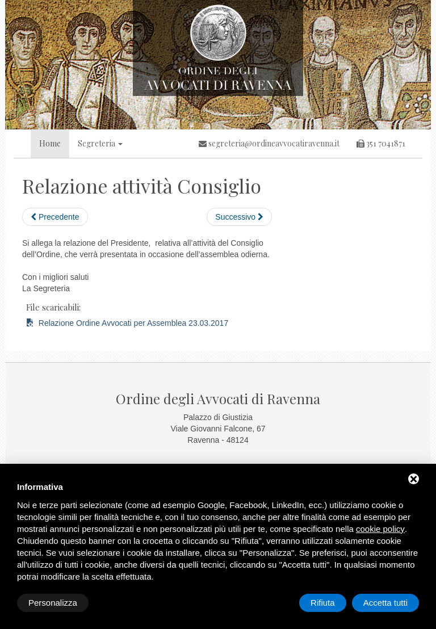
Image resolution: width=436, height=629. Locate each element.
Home (50, 143)
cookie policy (380, 529)
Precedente (55, 216)
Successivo (239, 216)
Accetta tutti (385, 602)
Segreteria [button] (100, 143)
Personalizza (52, 602)
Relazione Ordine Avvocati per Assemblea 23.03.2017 (127, 323)
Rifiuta (323, 602)
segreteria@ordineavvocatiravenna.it (269, 143)
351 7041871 (381, 143)
